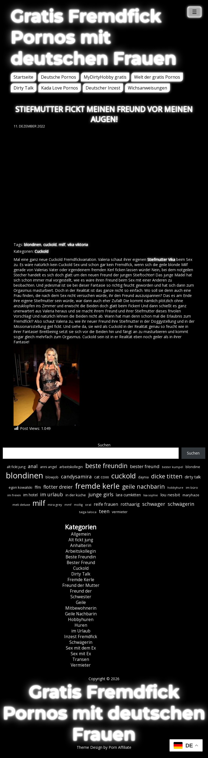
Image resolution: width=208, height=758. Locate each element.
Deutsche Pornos (58, 77)
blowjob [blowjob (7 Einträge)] (52, 477)
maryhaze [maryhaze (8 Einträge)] (191, 494)
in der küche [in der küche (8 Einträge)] (76, 494)
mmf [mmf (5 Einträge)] (68, 505)
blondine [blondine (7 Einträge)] (193, 467)
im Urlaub (80, 631)
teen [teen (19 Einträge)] (104, 511)
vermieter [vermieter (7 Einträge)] (120, 512)
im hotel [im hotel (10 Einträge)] (30, 494)
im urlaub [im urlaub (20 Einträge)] (51, 494)
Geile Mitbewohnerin (80, 605)
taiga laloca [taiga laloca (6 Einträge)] (87, 512)
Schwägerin (80, 642)
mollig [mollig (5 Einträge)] (78, 505)
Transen (80, 659)
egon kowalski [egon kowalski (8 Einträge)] (20, 487)
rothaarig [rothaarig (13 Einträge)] (130, 504)
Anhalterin (80, 545)
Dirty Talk (24, 88)
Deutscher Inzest (103, 88)
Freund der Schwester (81, 594)
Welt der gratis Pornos (157, 77)
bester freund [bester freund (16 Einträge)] (145, 466)
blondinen (32, 244)
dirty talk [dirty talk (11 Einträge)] (193, 476)
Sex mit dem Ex (81, 648)
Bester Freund (81, 562)
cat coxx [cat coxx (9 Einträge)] (101, 476)
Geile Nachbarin (81, 614)
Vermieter (81, 665)
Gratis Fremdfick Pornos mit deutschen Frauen (94, 37)
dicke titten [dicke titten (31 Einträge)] (166, 476)
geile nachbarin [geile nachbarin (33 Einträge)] (143, 486)
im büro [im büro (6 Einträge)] (192, 487)
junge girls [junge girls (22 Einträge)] (100, 494)
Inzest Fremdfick (80, 636)
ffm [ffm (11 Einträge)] (38, 487)
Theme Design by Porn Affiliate (104, 747)
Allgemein (81, 534)
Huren (80, 625)
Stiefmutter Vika (161, 259)
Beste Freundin (81, 557)
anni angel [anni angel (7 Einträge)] (48, 467)
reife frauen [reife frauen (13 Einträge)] (106, 504)
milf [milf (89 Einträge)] (38, 503)
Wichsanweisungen (147, 88)
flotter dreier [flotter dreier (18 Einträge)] (58, 487)
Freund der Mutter (80, 585)
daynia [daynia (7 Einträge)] (143, 477)
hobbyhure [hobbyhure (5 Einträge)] (175, 488)
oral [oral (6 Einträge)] (88, 505)
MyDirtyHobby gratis (105, 77)
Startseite (23, 77)
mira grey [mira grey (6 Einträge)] (55, 505)
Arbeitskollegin (81, 551)
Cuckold (41, 251)
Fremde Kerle (80, 580)
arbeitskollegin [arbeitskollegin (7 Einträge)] (71, 467)
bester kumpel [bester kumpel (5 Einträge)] (172, 467)
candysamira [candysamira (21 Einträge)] (76, 476)
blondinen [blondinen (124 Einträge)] (24, 475)
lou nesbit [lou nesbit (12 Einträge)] (170, 494)
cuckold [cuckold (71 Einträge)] (123, 476)
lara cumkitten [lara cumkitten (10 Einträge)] (128, 494)
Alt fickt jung (81, 540)
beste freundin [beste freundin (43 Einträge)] (106, 466)
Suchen (104, 444)
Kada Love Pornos (59, 88)
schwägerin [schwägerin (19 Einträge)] (181, 504)
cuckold (50, 244)
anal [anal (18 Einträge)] (33, 466)
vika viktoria (77, 244)
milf (62, 244)
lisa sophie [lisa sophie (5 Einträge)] (150, 495)
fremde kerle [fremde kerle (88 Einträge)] (97, 486)
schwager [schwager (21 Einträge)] (153, 503)
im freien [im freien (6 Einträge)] (14, 495)
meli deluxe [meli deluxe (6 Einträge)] (21, 505)
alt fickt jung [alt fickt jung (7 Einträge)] (16, 467)
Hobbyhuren (80, 619)
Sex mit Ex (81, 654)
